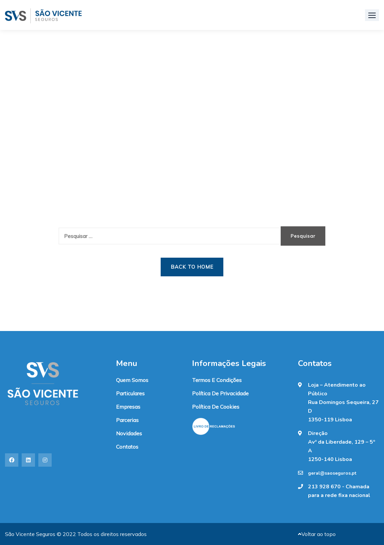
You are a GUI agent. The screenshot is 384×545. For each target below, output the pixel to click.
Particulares (130, 393)
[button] (372, 15)
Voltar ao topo (317, 534)
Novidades (129, 433)
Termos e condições (217, 380)
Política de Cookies (215, 406)
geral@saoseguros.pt (332, 473)
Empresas (128, 406)
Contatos (127, 446)
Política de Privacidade (220, 393)
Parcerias (127, 420)
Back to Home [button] (192, 267)
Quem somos (132, 380)
